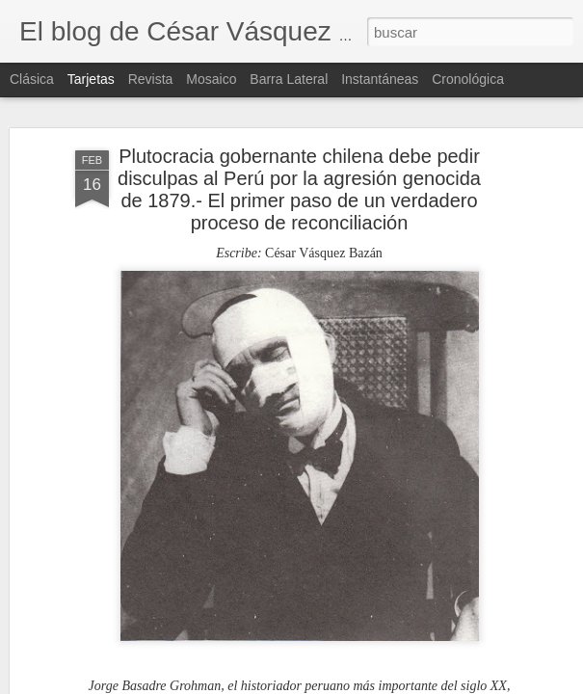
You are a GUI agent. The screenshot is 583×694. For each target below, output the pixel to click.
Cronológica (468, 79)
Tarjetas (91, 79)
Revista (150, 79)
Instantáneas (379, 79)
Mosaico (211, 79)
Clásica (32, 79)
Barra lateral (289, 79)
